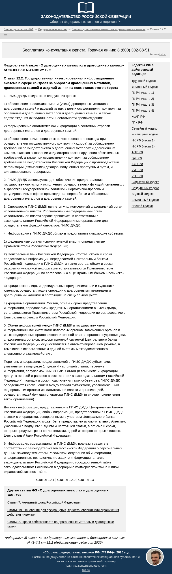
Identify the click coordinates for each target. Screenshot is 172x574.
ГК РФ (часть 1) (142, 92)
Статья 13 (86, 480)
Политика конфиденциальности (86, 565)
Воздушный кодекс (145, 188)
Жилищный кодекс (145, 134)
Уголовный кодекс (144, 87)
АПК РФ (137, 152)
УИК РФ (137, 170)
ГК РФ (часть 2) (142, 98)
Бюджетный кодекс (145, 182)
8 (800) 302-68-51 (133, 50)
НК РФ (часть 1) (143, 140)
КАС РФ (137, 164)
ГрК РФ (136, 158)
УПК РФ (137, 176)
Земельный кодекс (145, 200)
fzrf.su (86, 570)
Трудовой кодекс (143, 81)
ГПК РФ (137, 122)
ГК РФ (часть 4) (142, 110)
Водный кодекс (142, 194)
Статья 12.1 (45, 480)
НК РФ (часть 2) (143, 146)
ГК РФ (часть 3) (142, 104)
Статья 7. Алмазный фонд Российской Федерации (44, 502)
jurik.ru (162, 54)
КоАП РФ (138, 116)
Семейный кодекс (144, 128)
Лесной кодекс (142, 206)
